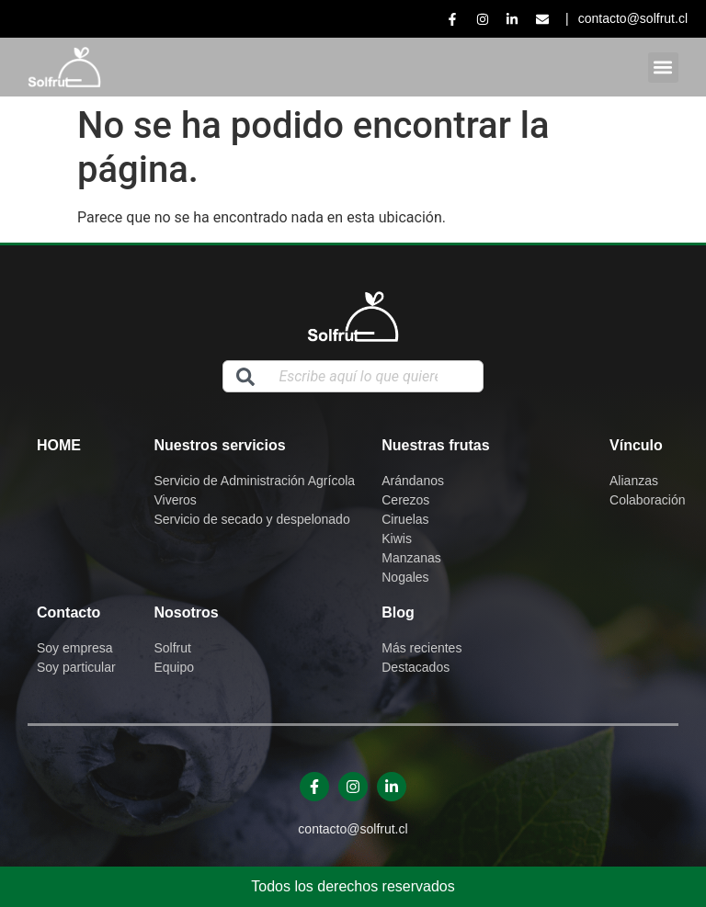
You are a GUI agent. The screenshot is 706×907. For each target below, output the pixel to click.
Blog (398, 612)
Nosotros (186, 612)
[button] (663, 67)
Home (59, 445)
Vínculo (636, 445)
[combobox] (352, 376)
